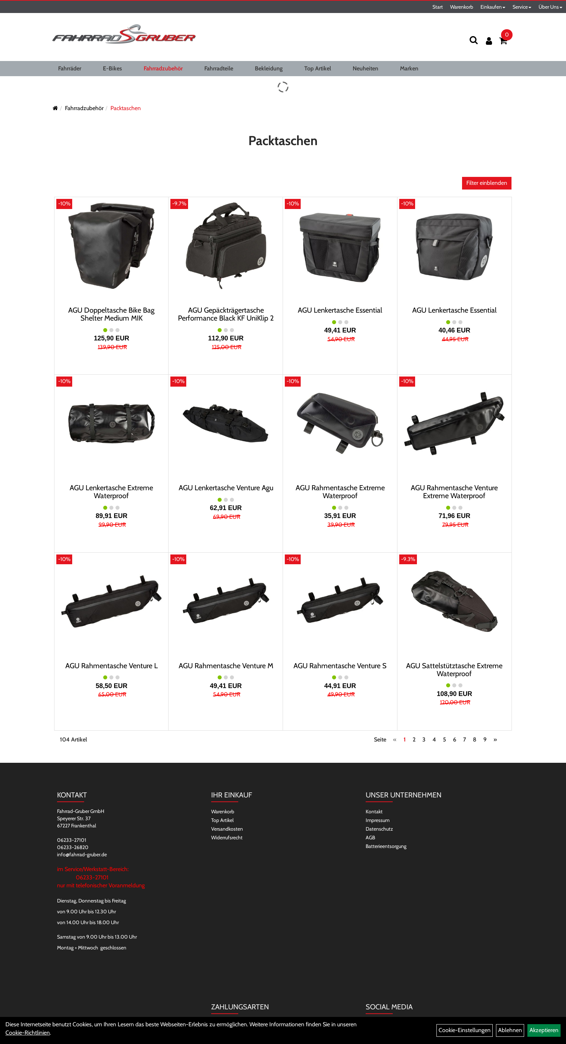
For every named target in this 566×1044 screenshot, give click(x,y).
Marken (409, 68)
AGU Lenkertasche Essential (340, 310)
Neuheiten (365, 68)
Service (522, 7)
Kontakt (374, 811)
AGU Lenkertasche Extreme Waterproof (111, 491)
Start (437, 7)
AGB (370, 837)
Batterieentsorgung (386, 846)
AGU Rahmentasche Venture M (226, 665)
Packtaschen (125, 108)
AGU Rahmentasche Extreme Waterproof (340, 491)
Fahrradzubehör (163, 68)
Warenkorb (461, 7)
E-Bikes (112, 68)
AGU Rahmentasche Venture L (111, 665)
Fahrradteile (218, 68)
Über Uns (550, 7)
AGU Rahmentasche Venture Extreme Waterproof (454, 491)
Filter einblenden (486, 182)
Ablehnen (510, 1030)
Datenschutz (379, 829)
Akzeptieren (544, 1030)
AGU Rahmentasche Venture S (340, 665)
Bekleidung (269, 68)
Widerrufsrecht (227, 837)
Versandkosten (227, 829)
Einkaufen (492, 7)
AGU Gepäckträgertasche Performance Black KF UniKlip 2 (226, 314)
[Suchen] (473, 40)
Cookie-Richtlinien (27, 1032)
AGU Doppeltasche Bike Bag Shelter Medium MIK (111, 314)
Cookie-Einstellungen (465, 1030)
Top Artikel (317, 68)
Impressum (377, 820)
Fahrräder (69, 68)
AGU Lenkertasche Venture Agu (226, 487)
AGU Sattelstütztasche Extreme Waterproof (454, 669)
